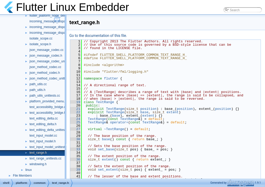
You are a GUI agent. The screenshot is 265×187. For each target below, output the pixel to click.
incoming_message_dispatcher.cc (53, 21)
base (144, 112)
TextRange (105, 102)
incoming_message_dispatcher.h (52, 27)
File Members (22, 175)
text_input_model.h (43, 141)
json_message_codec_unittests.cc (53, 61)
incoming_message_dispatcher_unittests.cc (60, 33)
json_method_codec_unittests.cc (52, 78)
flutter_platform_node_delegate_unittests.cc (60, 15)
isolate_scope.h (40, 44)
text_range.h (38, 153)
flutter (111, 78)
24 (75, 119)
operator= (119, 122)
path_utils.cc (38, 84)
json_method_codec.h (45, 73)
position (148, 108)
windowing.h (38, 164)
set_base (106, 149)
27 (75, 129)
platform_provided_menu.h (48, 101)
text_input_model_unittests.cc (50, 147)
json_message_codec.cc (46, 50)
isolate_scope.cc (41, 38)
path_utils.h (37, 90)
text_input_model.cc (43, 135)
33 (75, 149)
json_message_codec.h (46, 55)
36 (75, 159)
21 (75, 108)
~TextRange (114, 129)
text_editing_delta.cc (44, 118)
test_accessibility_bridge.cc (48, 107)
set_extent (108, 169)
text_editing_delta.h (43, 124)
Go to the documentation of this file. (98, 36)
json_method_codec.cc (45, 67)
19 (75, 102)
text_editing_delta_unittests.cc (50, 130)
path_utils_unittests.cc (45, 95)
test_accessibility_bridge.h (48, 113)
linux (28, 170)
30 (75, 139)
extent (173, 112)
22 (75, 112)
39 (75, 169)
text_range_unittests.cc (45, 158)
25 (75, 122)
